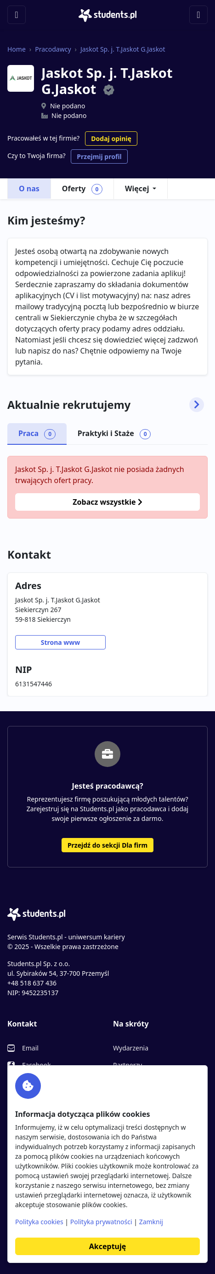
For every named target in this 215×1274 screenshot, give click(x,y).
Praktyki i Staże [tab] (114, 433)
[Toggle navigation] (16, 15)
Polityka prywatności (101, 1221)
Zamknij (151, 1221)
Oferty (82, 189)
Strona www (60, 642)
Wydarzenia (130, 1048)
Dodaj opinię (111, 138)
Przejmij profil (99, 156)
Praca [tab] (37, 433)
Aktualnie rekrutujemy (105, 404)
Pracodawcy (53, 49)
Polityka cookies (39, 1221)
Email (30, 1048)
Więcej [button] (137, 188)
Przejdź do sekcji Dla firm (107, 845)
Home (16, 49)
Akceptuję (107, 1246)
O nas (29, 188)
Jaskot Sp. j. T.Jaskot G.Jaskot (122, 49)
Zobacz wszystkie (107, 502)
